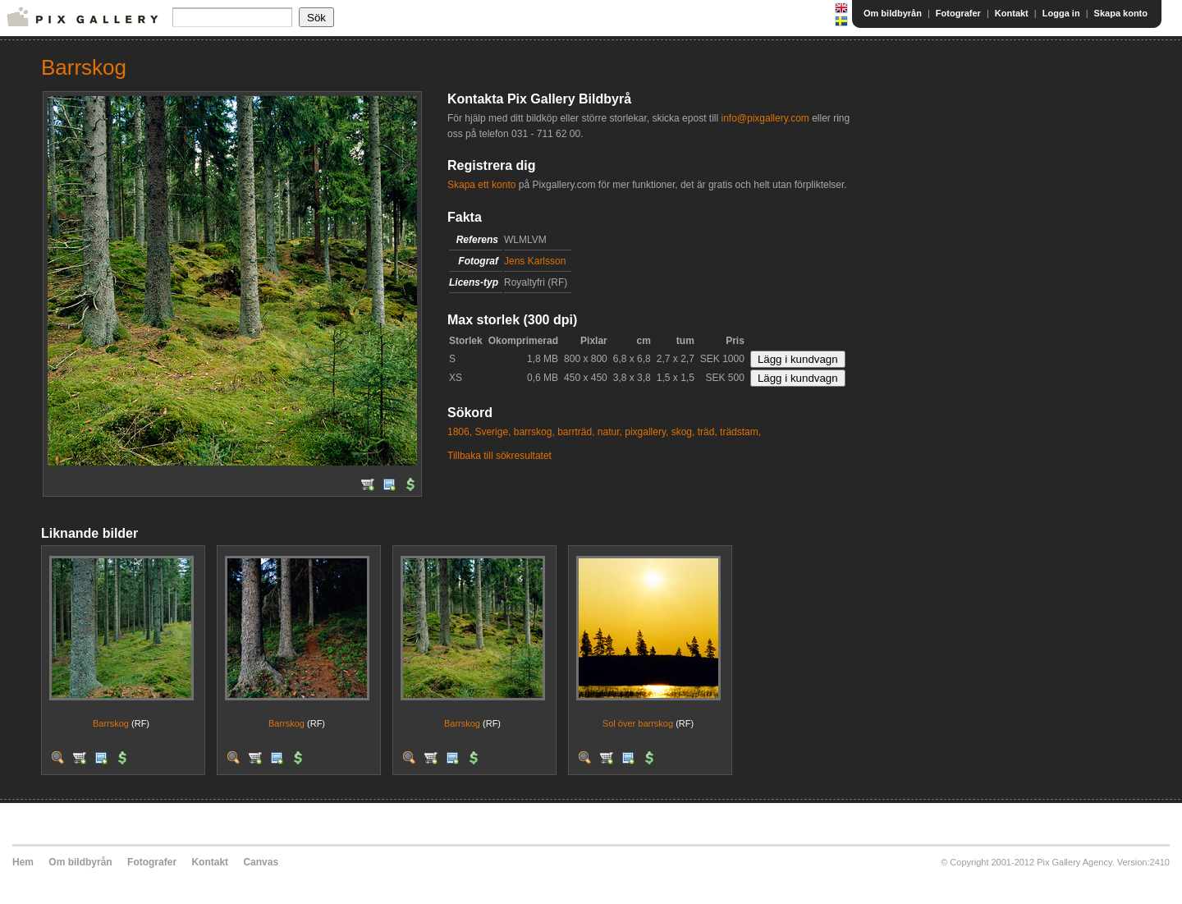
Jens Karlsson (535, 261)
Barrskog (111, 723)
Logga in (1061, 13)
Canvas (260, 862)
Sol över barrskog (637, 723)
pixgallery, (646, 432)
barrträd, (575, 432)
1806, (459, 432)
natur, (610, 432)
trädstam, (740, 432)
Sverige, (492, 432)
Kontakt (1012, 13)
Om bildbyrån (893, 13)
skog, (683, 432)
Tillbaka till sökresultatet (499, 455)
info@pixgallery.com (765, 118)
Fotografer (958, 13)
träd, (707, 432)
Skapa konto (1121, 13)
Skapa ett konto (481, 184)
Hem (23, 862)
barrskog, (534, 432)
